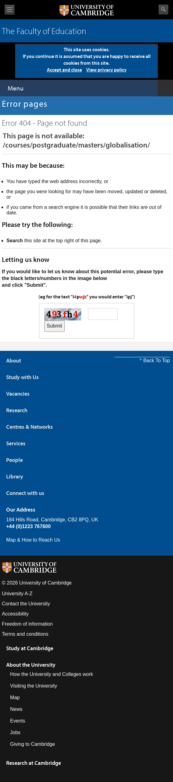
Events (17, 720)
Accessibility (15, 613)
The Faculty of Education (44, 30)
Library (14, 476)
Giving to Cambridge (32, 744)
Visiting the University (33, 685)
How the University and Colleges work (51, 674)
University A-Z (17, 593)
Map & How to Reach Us (33, 539)
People (14, 459)
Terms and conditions (25, 634)
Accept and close (64, 70)
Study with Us (22, 377)
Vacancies (18, 393)
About (13, 360)
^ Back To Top (154, 360)
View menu (9, 10)
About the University (30, 664)
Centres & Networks (29, 426)
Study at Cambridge (29, 648)
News (16, 709)
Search (163, 9)
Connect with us (25, 492)
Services (16, 443)
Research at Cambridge (33, 762)
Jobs (15, 732)
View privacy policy (106, 70)
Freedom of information (27, 624)
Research (16, 410)
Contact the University (26, 603)
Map (15, 697)
